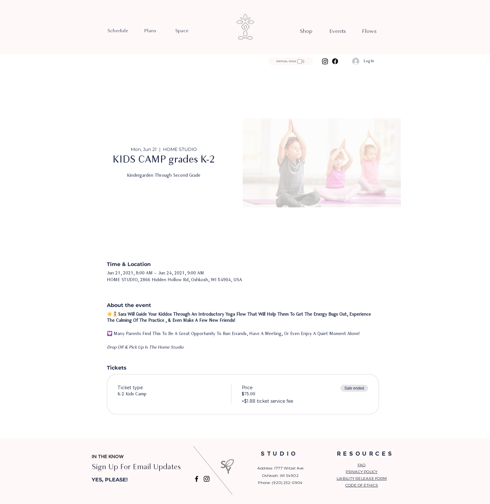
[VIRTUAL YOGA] (290, 61)
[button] (124, 479)
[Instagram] (325, 61)
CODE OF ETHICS (361, 485)
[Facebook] (335, 61)
